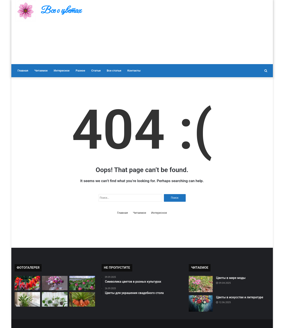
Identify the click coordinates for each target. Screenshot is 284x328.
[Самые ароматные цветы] (82, 299)
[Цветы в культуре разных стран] (82, 283)
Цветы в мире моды (230, 278)
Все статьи (114, 70)
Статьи (96, 70)
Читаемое (41, 70)
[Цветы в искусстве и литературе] (201, 303)
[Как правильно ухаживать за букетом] (55, 283)
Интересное (62, 70)
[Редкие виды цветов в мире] (27, 283)
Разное (80, 70)
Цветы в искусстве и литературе (239, 297)
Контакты (134, 70)
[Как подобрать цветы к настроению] (55, 299)
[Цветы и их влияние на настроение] (27, 299)
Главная (23, 70)
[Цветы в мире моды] (201, 284)
